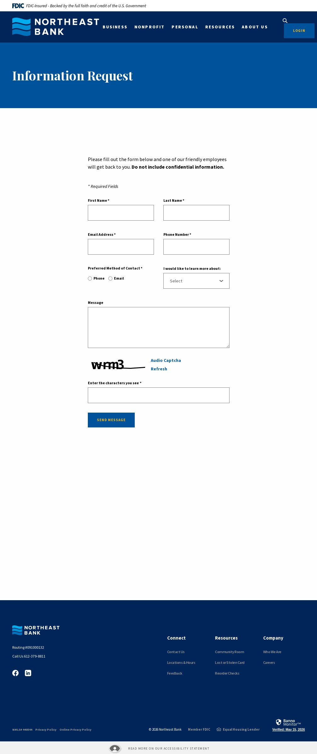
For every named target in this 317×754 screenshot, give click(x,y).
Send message (111, 420)
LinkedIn (28, 673)
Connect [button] (176, 638)
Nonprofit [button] (149, 27)
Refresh (159, 369)
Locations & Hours (181, 662)
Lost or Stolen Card (230, 662)
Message (95, 302)
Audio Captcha (166, 360)
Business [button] (115, 27)
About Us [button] (255, 27)
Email (119, 278)
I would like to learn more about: (192, 268)
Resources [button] (220, 27)
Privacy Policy (45, 730)
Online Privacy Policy (75, 730)
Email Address (102, 234)
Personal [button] (185, 27)
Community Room (229, 651)
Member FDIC (199, 729)
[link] (288, 724)
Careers (269, 662)
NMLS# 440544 (22, 730)
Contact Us (176, 651)
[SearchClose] (285, 20)
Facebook (15, 673)
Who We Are (272, 651)
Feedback (174, 673)
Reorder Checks (227, 673)
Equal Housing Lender (241, 729)
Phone (99, 278)
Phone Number (177, 234)
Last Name (173, 200)
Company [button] (273, 638)
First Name (98, 200)
